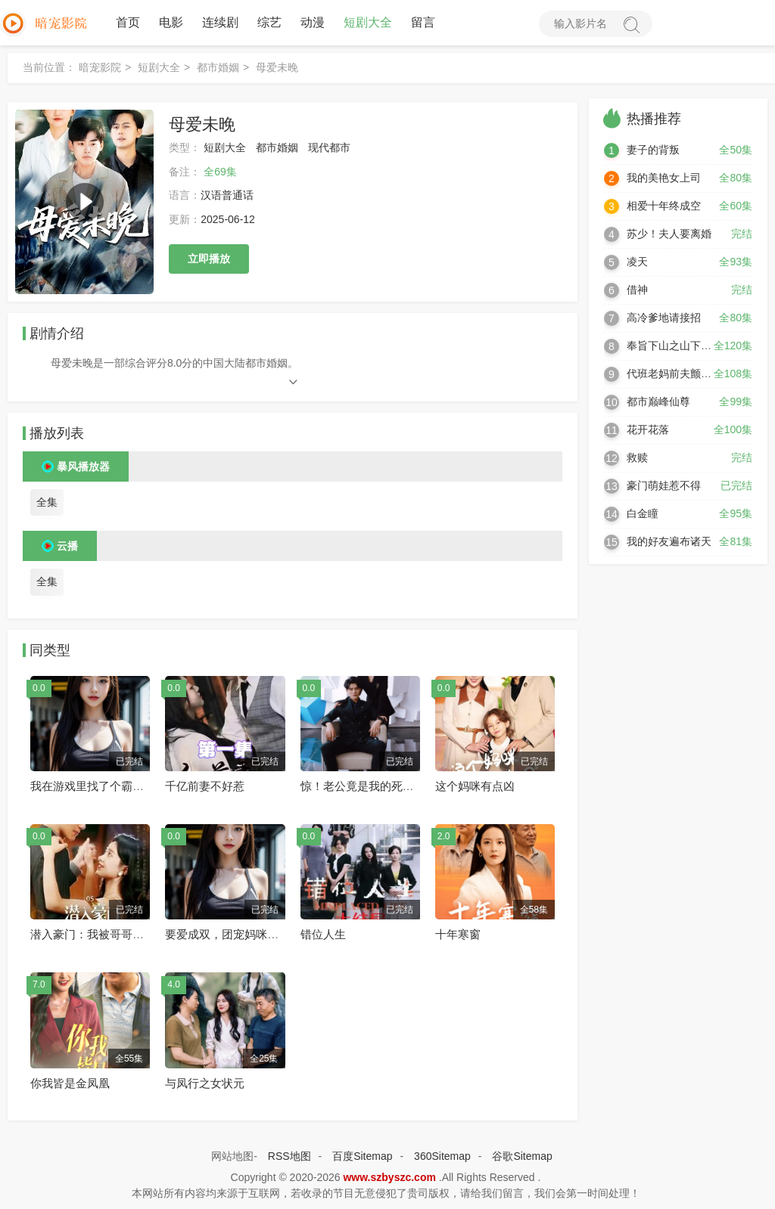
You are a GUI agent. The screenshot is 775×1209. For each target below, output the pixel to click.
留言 (423, 22)
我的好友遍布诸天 (669, 541)
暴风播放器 (83, 466)
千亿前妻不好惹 (204, 786)
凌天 (637, 262)
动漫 (312, 22)
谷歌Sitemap (522, 1156)
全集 (47, 502)
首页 (128, 22)
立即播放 (209, 259)
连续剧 (220, 22)
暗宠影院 (100, 67)
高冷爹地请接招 (664, 318)
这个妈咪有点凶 (475, 786)
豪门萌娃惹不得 (664, 485)
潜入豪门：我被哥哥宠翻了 (98, 934)
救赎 (637, 457)
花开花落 (648, 429)
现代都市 (329, 147)
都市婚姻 (218, 67)
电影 (171, 22)
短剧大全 (368, 22)
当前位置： (49, 67)
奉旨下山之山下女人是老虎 (690, 345)
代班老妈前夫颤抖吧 (674, 373)
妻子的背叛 (653, 150)
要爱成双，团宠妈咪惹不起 (233, 934)
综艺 (269, 22)
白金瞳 (642, 513)
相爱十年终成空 (664, 206)
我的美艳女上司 (664, 178)
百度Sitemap (362, 1156)
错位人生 (323, 934)
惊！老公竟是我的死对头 (362, 786)
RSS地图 (289, 1156)
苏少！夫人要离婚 (669, 234)
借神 (637, 290)
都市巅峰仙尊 (658, 401)
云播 (67, 546)
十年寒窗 (458, 934)
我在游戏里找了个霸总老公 (98, 786)
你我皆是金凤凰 (70, 1083)
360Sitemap (442, 1156)
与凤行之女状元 (204, 1083)
